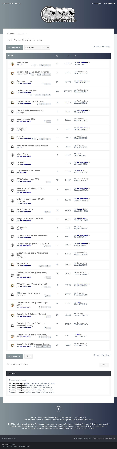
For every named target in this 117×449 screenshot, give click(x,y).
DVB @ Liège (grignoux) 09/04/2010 (33, 244)
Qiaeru (27, 446)
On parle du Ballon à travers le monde (33, 72)
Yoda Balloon (22, 63)
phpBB (13, 444)
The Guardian (81, 90)
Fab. (21, 65)
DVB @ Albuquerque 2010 (28, 179)
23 (36, 95)
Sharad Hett (81, 209)
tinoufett (23, 173)
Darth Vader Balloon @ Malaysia (30, 101)
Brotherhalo (81, 253)
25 (43, 95)
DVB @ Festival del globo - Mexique (32, 235)
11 (46, 74)
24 (40, 95)
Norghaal (23, 113)
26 (46, 95)
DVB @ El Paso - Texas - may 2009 (32, 284)
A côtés (20, 136)
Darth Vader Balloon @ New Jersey (32, 335)
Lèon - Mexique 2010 (26, 119)
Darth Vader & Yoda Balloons (24, 40)
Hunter (79, 314)
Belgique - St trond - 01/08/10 (30, 218)
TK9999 (25, 74)
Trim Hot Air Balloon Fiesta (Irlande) (32, 145)
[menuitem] (18, 3)
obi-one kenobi (82, 62)
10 (43, 74)
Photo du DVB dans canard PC (30, 110)
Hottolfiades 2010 (25, 209)
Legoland (21, 162)
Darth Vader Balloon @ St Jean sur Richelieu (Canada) (32, 324)
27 (50, 95)
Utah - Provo (22, 154)
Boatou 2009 (22, 263)
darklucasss (81, 263)
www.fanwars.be (67, 418)
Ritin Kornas (81, 272)
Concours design (24, 81)
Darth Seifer (81, 72)
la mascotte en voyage (30, 293)
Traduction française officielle (12, 446)
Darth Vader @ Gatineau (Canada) (31, 314)
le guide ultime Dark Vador (28, 171)
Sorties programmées (26, 90)
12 (50, 74)
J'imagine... (22, 227)
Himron (79, 119)
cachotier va (22, 128)
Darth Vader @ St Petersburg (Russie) (33, 344)
